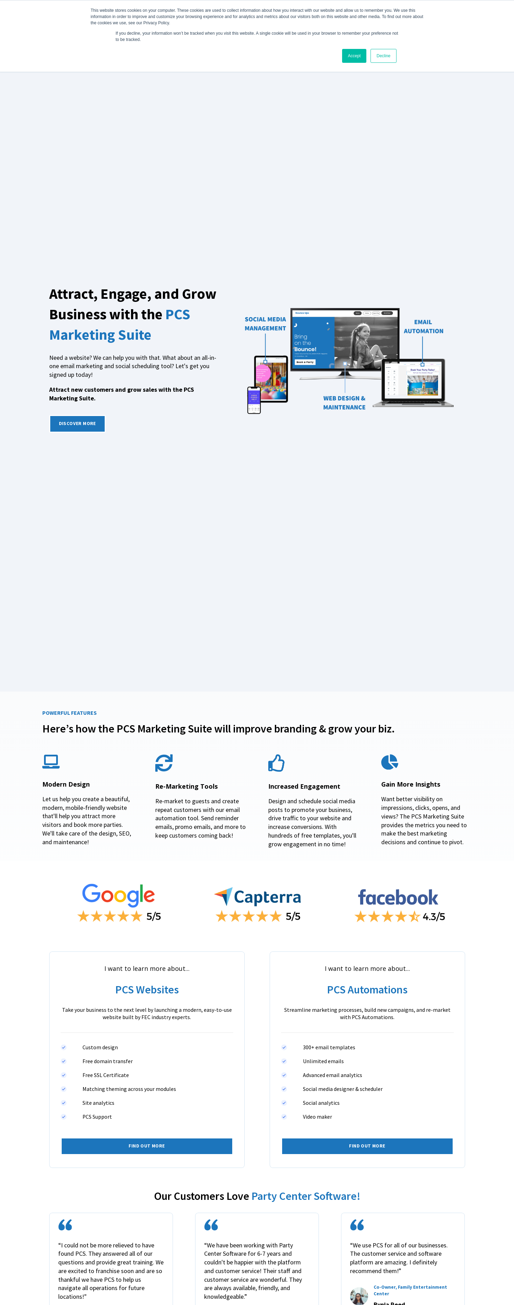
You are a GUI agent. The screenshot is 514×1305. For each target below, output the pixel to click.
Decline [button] (383, 55)
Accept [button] (354, 55)
